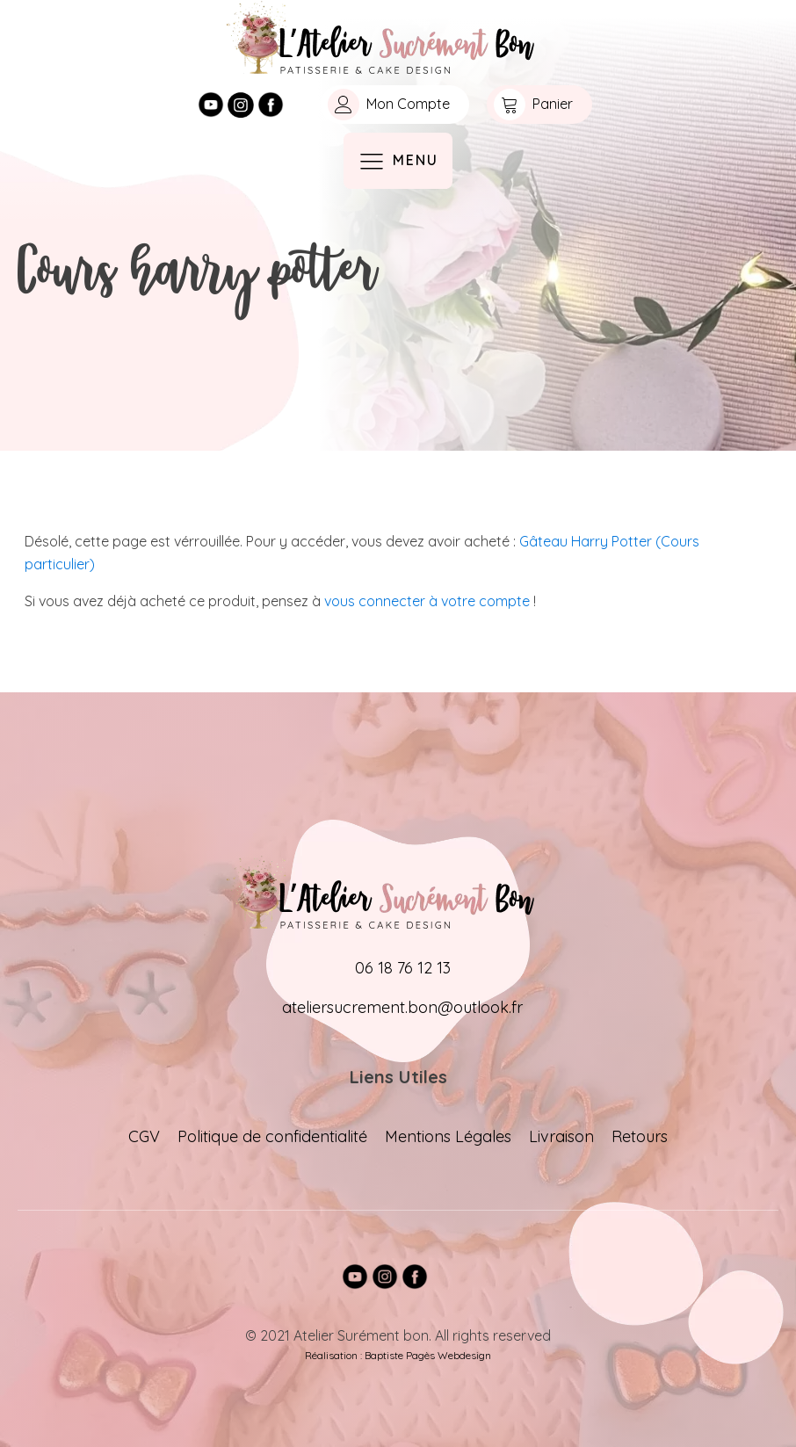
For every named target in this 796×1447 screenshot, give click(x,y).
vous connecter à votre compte (427, 601)
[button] (395, 104)
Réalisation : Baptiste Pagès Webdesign (398, 1355)
